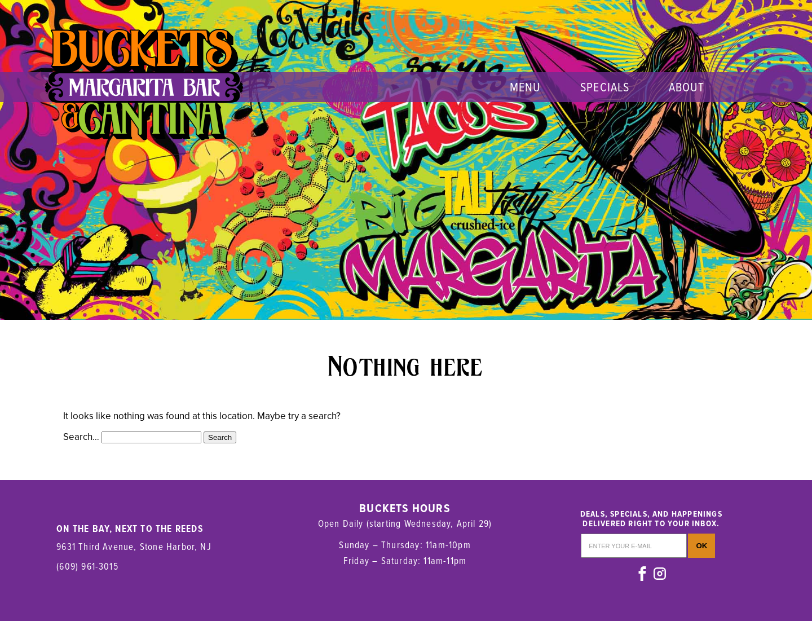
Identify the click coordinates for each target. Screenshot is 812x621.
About (687, 86)
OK (701, 545)
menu (525, 86)
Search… (81, 437)
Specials (604, 86)
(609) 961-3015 (87, 566)
